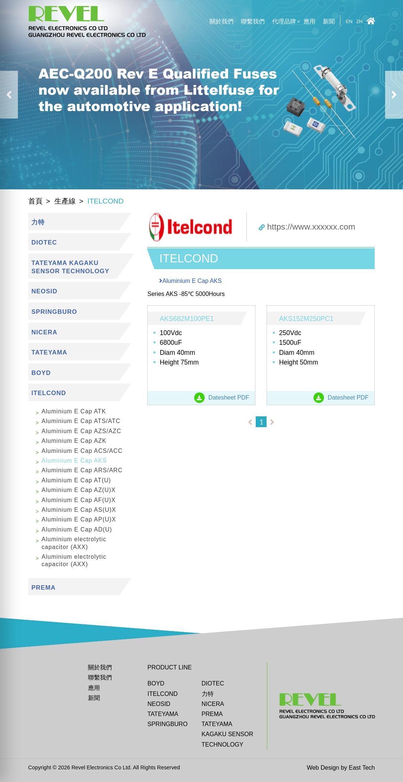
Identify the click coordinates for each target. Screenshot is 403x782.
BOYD (156, 683)
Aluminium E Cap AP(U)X (79, 519)
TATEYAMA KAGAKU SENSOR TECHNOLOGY (228, 734)
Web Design (323, 767)
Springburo (168, 724)
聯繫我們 (253, 21)
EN (349, 21)
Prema (212, 714)
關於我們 (221, 21)
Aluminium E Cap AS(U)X (79, 510)
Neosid (159, 704)
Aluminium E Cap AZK (74, 441)
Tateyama (163, 714)
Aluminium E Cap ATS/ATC (81, 421)
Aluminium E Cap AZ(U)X (79, 490)
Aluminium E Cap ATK (74, 411)
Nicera (213, 704)
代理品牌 (284, 21)
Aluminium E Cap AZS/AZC (82, 431)
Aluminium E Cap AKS (74, 460)
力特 (208, 694)
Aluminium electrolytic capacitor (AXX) (74, 543)
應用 (309, 21)
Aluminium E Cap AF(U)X (79, 500)
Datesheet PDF (221, 397)
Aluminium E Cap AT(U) (76, 480)
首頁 (35, 201)
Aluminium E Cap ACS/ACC (82, 451)
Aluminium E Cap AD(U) (77, 529)
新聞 (329, 21)
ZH (359, 21)
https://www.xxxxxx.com (307, 226)
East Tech (362, 767)
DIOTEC (213, 683)
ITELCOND (163, 694)
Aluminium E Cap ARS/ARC (82, 470)
